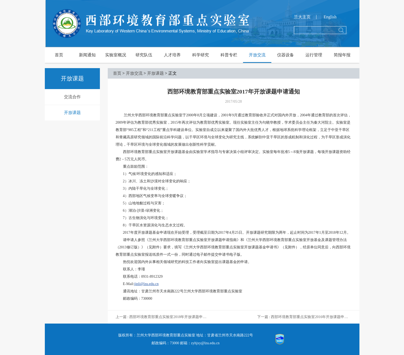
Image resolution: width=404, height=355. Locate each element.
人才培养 (172, 55)
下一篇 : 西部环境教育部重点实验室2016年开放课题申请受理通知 (304, 317)
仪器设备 (285, 55)
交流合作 (72, 97)
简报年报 (342, 55)
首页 (59, 55)
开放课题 (72, 112)
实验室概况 (115, 55)
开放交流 (257, 55)
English (330, 17)
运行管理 (313, 55)
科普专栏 (228, 55)
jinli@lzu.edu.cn (146, 284)
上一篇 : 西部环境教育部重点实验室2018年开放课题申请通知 (163, 317)
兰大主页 (302, 17)
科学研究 (200, 55)
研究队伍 (144, 55)
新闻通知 (87, 55)
